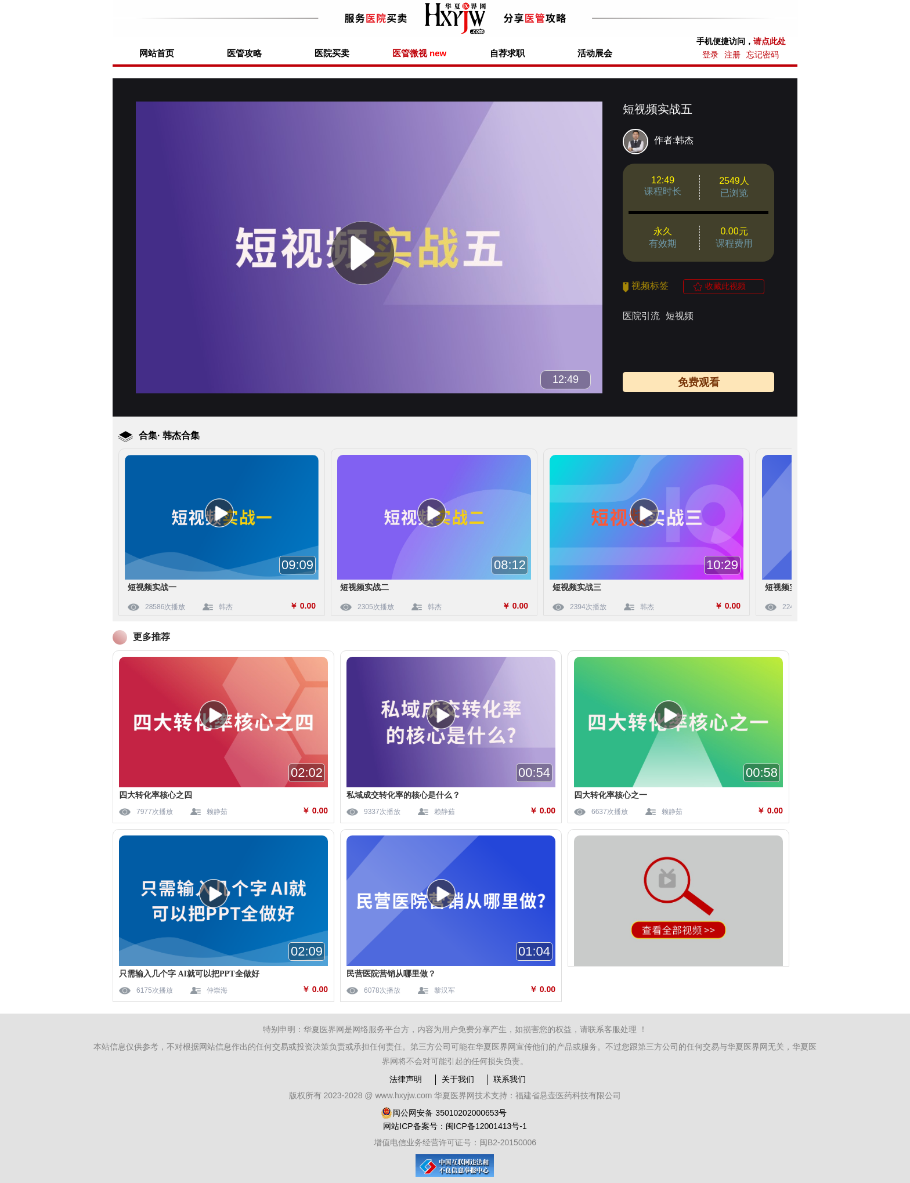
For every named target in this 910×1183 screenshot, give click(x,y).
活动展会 (594, 53)
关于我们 (458, 1079)
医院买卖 (332, 53)
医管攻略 (244, 53)
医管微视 (419, 53)
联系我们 (509, 1079)
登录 (710, 54)
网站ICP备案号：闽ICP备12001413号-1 (454, 1126)
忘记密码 (762, 54)
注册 (732, 54)
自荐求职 (507, 53)
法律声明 (405, 1079)
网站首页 (156, 53)
